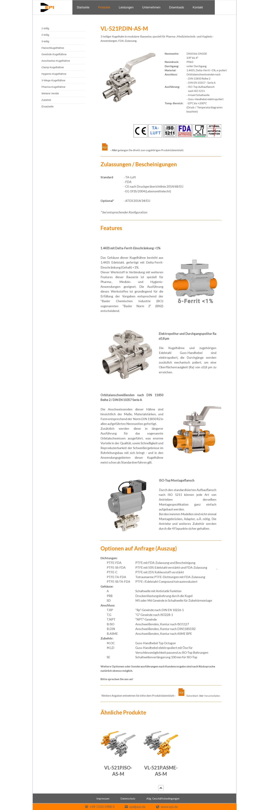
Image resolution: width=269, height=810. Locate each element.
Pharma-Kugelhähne (53, 86)
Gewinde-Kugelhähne (54, 54)
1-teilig (45, 28)
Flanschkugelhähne (53, 47)
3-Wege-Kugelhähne (53, 80)
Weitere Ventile (50, 93)
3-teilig (45, 41)
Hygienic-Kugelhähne (54, 73)
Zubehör (46, 99)
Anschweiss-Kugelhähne (56, 60)
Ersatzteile (48, 106)
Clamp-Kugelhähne (53, 67)
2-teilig (45, 34)
